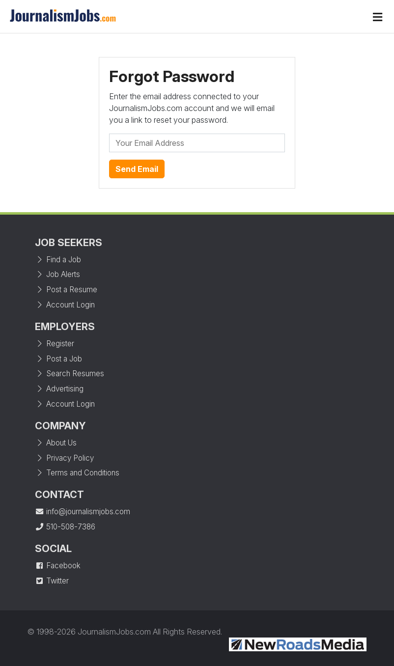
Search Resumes (69, 373)
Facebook (58, 565)
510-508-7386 (65, 526)
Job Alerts (57, 274)
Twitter (52, 580)
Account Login (65, 304)
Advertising (59, 388)
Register (54, 343)
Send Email (136, 169)
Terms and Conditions (77, 472)
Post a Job (58, 358)
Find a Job (58, 259)
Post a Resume (66, 289)
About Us (56, 442)
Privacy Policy (64, 458)
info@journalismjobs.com (82, 511)
